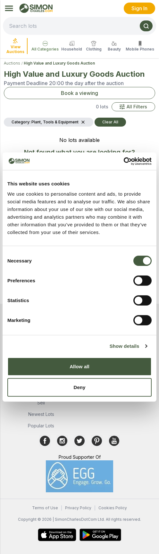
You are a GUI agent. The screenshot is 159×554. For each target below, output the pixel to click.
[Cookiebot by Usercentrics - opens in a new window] (124, 161)
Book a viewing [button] (79, 93)
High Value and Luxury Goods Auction (59, 63)
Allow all (79, 366)
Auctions (12, 63)
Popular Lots (41, 425)
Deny (79, 387)
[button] (133, 106)
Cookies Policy (112, 507)
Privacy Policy (78, 507)
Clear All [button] (110, 122)
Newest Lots (41, 414)
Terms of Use (45, 507)
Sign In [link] (139, 8)
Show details (124, 346)
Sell (41, 402)
